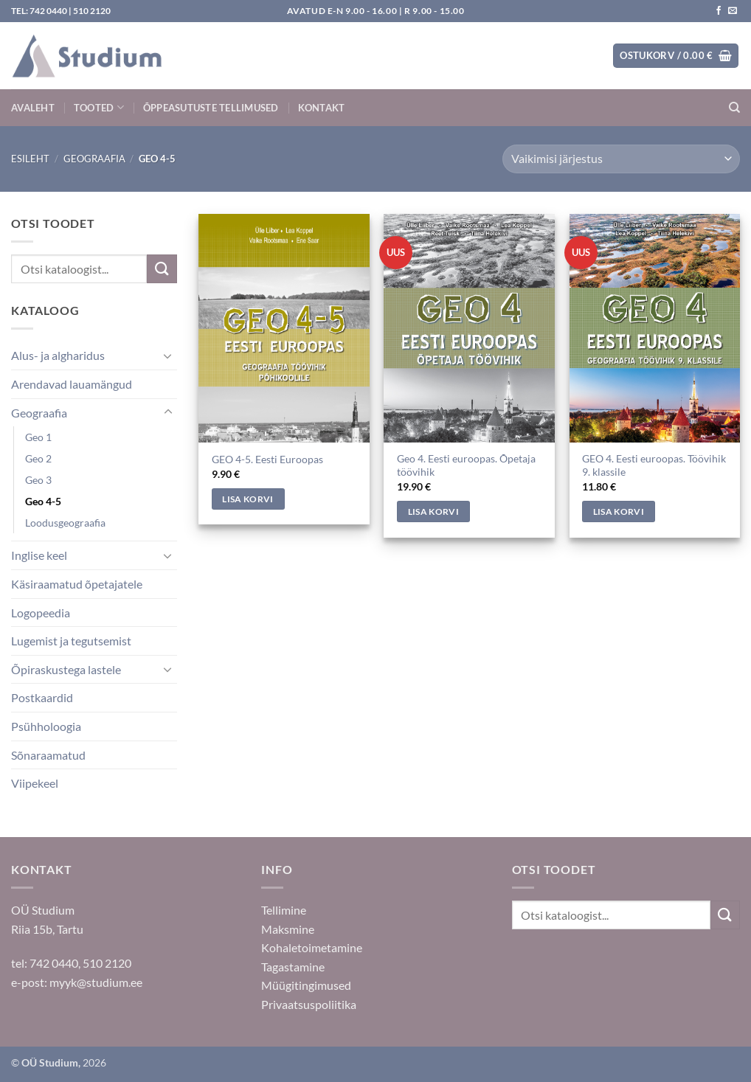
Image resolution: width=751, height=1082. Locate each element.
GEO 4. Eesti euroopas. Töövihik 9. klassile (654, 465)
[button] (675, 56)
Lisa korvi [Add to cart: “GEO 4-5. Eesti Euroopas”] (247, 499)
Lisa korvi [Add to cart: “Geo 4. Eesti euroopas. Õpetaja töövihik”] (433, 511)
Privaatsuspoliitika (308, 1004)
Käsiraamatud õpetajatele (76, 584)
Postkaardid (42, 697)
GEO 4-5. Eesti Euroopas (267, 459)
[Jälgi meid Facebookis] (718, 11)
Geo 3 (38, 480)
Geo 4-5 (43, 501)
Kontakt (321, 108)
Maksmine (287, 929)
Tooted (99, 107)
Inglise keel (39, 555)
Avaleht (33, 108)
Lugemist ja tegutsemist (71, 641)
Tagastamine (293, 967)
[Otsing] (734, 108)
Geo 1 (38, 437)
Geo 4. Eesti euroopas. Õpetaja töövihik (466, 465)
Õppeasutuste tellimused (211, 108)
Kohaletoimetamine (311, 947)
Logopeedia (40, 613)
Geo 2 (38, 458)
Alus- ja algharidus (58, 355)
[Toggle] (168, 355)
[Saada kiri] (732, 11)
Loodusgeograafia (65, 522)
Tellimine (283, 910)
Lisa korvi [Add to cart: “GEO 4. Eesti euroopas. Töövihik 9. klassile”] (618, 511)
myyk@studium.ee (95, 982)
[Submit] (161, 268)
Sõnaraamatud (48, 755)
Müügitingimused (306, 985)
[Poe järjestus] (621, 159)
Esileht (30, 158)
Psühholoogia (46, 726)
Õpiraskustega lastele (66, 669)
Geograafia (94, 158)
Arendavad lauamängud (71, 384)
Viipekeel (34, 783)
